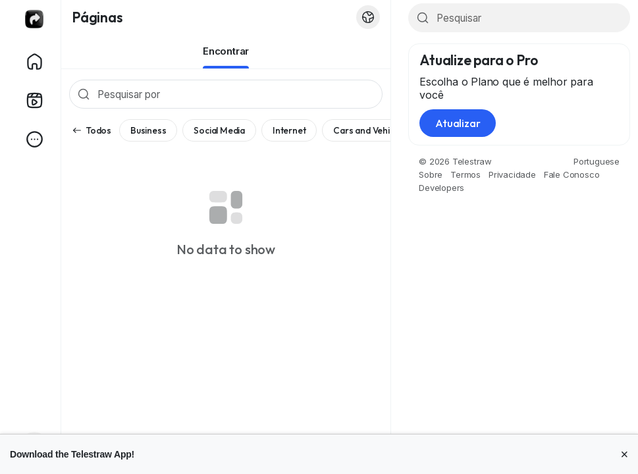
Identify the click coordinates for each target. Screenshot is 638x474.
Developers (441, 187)
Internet (289, 130)
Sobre (430, 174)
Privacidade (512, 174)
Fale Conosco (572, 174)
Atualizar (457, 123)
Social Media (219, 130)
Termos (465, 174)
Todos (91, 130)
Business (148, 130)
